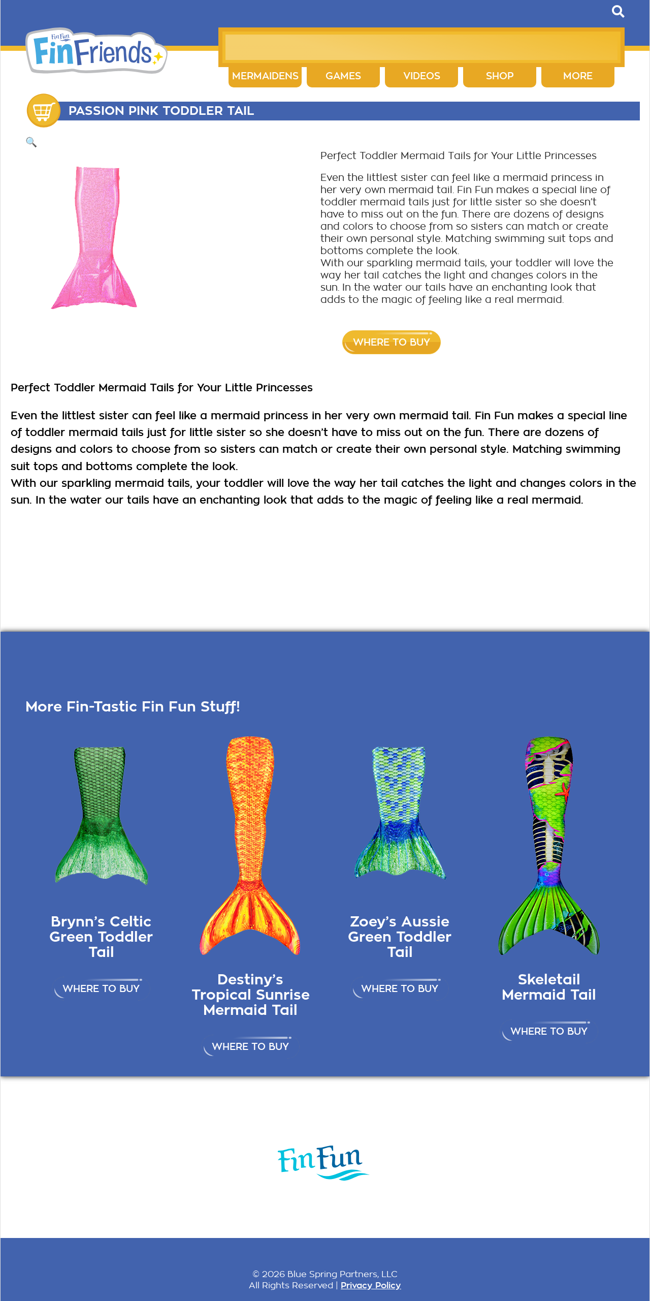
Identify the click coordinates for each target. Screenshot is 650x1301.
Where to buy (391, 342)
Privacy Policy (371, 1285)
